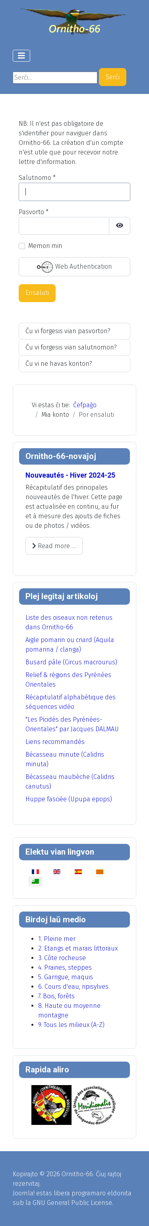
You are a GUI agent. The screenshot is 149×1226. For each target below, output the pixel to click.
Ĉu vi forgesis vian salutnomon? (71, 347)
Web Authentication (74, 267)
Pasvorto (33, 212)
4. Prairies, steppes (65, 967)
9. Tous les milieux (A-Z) (71, 1025)
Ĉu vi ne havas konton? (58, 363)
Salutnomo (37, 178)
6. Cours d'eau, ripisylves (73, 986)
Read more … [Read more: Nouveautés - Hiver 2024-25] (54, 546)
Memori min (45, 246)
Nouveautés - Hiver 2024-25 (70, 475)
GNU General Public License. (73, 1202)
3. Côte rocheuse (62, 958)
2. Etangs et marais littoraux (78, 948)
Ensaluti (37, 293)
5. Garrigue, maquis (65, 977)
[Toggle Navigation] (21, 56)
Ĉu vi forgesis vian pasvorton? (67, 331)
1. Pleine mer (56, 939)
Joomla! (24, 1193)
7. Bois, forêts (56, 996)
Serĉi (113, 77)
